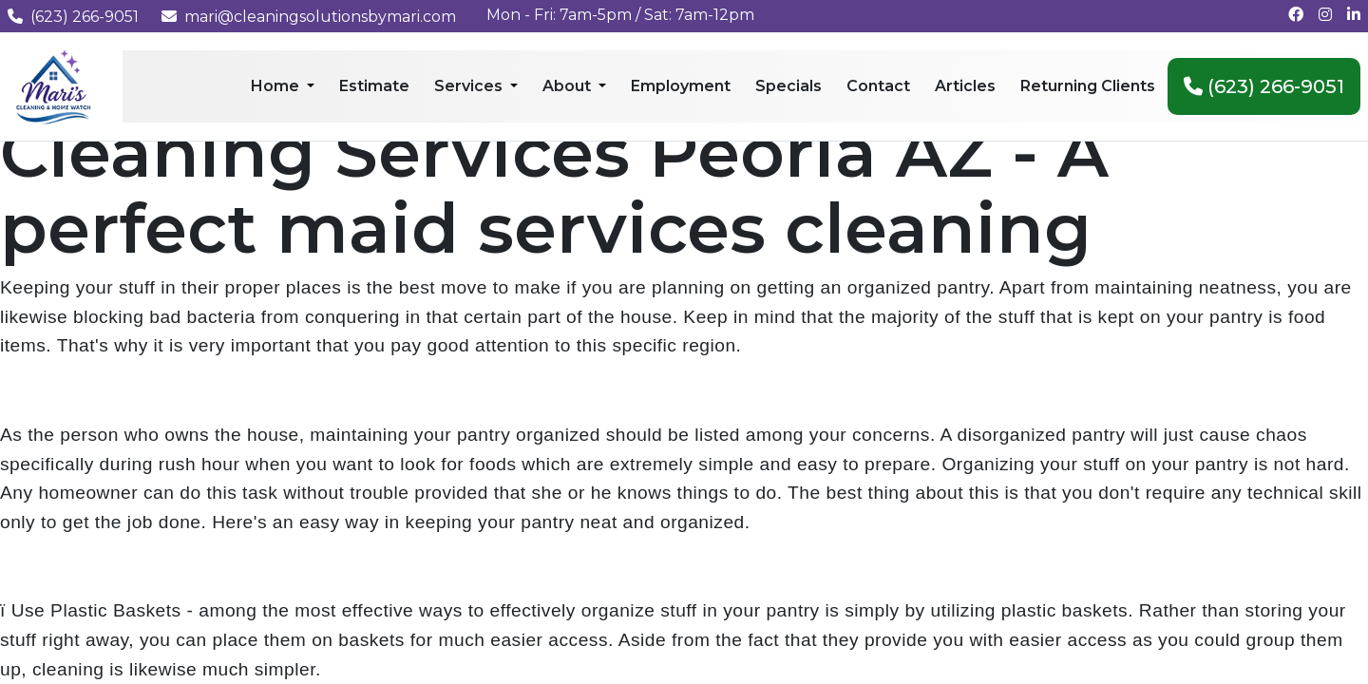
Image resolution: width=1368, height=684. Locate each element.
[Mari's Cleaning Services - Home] (54, 85)
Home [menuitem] (277, 86)
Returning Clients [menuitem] (1087, 86)
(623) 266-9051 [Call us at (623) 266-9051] (73, 17)
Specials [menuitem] (788, 86)
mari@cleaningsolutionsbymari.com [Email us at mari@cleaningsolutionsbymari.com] (309, 17)
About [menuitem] (568, 86)
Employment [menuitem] (681, 86)
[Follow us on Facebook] (1295, 15)
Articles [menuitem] (965, 86)
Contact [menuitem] (878, 86)
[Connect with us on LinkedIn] (1353, 15)
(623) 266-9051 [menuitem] (1264, 86)
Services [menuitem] (470, 86)
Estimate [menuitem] (374, 86)
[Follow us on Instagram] (1325, 15)
